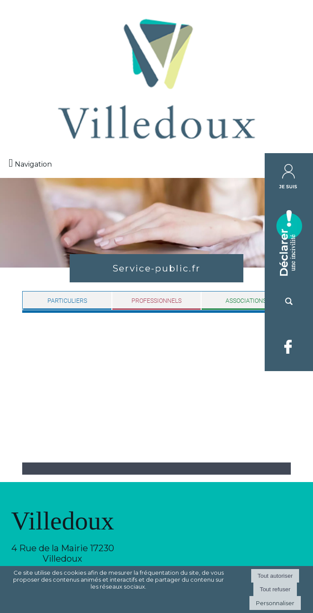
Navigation (33, 164)
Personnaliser (275, 603)
